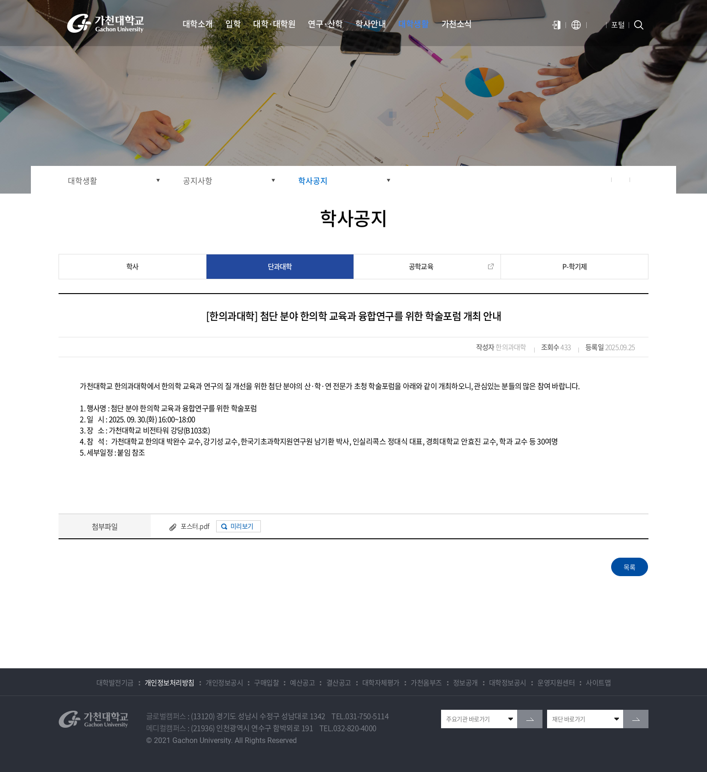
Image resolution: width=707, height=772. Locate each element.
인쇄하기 (639, 180)
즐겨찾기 (621, 180)
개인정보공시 (224, 682)
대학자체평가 (381, 682)
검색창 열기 (639, 25)
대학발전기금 (115, 682)
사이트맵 (598, 682)
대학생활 (82, 180)
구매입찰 (266, 682)
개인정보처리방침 (169, 682)
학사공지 (313, 180)
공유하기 (602, 180)
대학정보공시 (507, 682)
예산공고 (302, 682)
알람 (596, 24)
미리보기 (241, 525)
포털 (618, 24)
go (529, 719)
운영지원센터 (556, 682)
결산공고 (338, 682)
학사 (132, 266)
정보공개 (465, 682)
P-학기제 (574, 266)
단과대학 (280, 266)
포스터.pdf (195, 525)
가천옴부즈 (426, 682)
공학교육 (421, 266)
